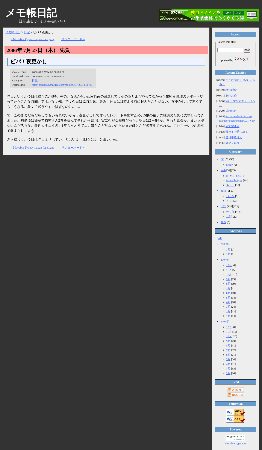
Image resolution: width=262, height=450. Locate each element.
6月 (228, 292)
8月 (228, 283)
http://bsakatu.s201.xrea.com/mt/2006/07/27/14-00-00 (62, 84)
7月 (228, 288)
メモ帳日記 (12, 32)
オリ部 (230, 212)
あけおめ (231, 95)
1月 (228, 254)
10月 (229, 274)
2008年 (225, 244)
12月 (229, 265)
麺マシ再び (232, 143)
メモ (229, 200)
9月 (228, 279)
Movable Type (234, 180)
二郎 (229, 216)
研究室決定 (232, 126)
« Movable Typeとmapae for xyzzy (33, 39)
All (220, 238)
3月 (228, 306)
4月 (228, 302)
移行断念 (231, 90)
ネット (230, 185)
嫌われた (231, 110)
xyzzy (229, 164)
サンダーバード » (73, 39)
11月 (229, 270)
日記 (27, 32)
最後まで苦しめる (237, 131)
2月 (228, 249)
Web (223, 170)
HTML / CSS (233, 175)
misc (223, 190)
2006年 (225, 321)
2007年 (225, 259)
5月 (228, 297)
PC (222, 159)
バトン (230, 196)
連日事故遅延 (234, 137)
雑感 (223, 222)
